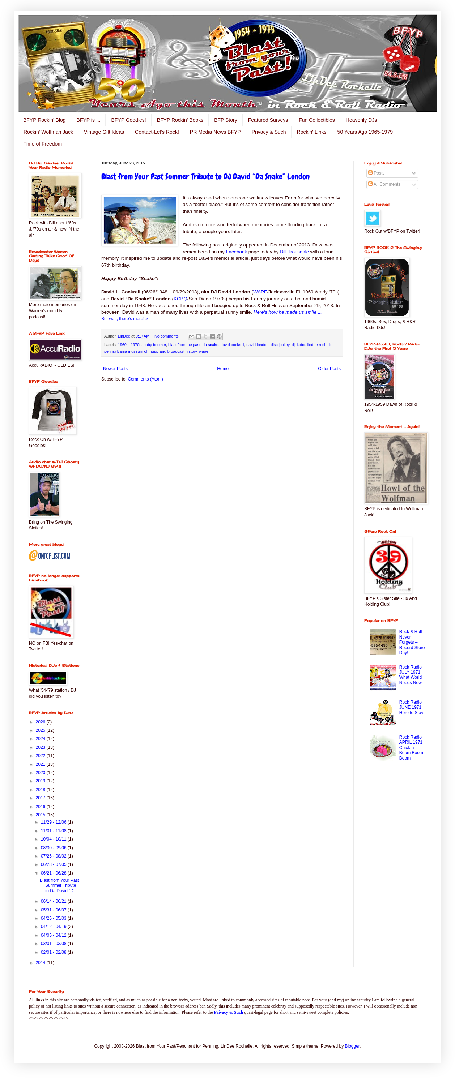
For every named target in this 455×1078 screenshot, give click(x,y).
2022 (41, 755)
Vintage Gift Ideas (104, 132)
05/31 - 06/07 (54, 909)
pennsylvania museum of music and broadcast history (150, 351)
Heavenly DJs (361, 120)
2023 (41, 747)
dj (293, 345)
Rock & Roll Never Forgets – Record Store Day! (412, 642)
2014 (41, 962)
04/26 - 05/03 (54, 918)
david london (257, 345)
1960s (123, 345)
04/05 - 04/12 (54, 935)
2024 (41, 738)
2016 (41, 806)
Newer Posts (115, 368)
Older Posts (329, 368)
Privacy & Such (269, 132)
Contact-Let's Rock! (157, 132)
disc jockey (280, 345)
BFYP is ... (89, 120)
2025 (41, 730)
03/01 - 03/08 (54, 943)
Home (223, 368)
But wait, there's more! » (124, 318)
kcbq (301, 345)
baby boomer (155, 345)
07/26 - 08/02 (54, 856)
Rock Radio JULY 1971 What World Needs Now (410, 675)
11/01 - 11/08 (54, 830)
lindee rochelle (320, 345)
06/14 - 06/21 (54, 901)
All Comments (384, 184)
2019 (41, 780)
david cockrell (232, 345)
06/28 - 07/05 (54, 864)
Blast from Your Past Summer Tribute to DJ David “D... (59, 885)
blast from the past (184, 345)
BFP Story (225, 120)
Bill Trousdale (294, 251)
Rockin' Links (312, 132)
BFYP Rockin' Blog (44, 120)
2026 (41, 722)
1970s (136, 345)
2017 (41, 797)
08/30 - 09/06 (54, 847)
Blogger (352, 1046)
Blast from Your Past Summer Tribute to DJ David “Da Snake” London (205, 176)
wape (203, 351)
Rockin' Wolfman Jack (48, 132)
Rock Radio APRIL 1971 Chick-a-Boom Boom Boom (411, 748)
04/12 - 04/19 (54, 926)
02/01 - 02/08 (54, 952)
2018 (41, 789)
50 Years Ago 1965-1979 (365, 132)
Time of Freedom (43, 144)
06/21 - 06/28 (54, 873)
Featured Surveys (268, 120)
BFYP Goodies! (128, 120)
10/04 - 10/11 (54, 839)
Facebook (236, 251)
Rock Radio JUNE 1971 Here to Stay (411, 707)
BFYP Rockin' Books (180, 120)
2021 (41, 764)
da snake (210, 345)
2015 (41, 814)
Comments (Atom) (145, 379)
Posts (376, 173)
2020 (41, 772)
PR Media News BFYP (215, 132)
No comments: (167, 336)
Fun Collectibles (317, 120)
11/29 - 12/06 (54, 822)
